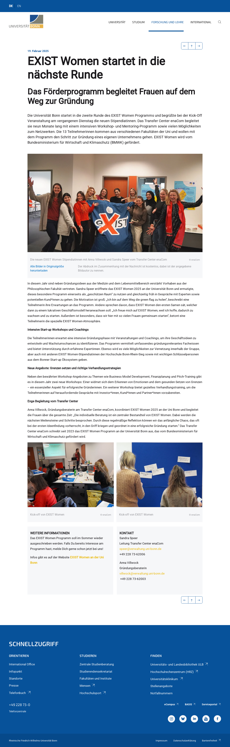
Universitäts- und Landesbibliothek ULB (179, 664)
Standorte (15, 678)
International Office (22, 664)
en (19, 6)
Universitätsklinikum (166, 679)
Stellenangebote (161, 686)
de (11, 6)
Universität (117, 22)
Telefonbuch (20, 693)
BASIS (190, 704)
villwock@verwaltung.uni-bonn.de (142, 573)
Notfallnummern (161, 693)
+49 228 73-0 (19, 704)
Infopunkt (15, 671)
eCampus (171, 704)
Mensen (87, 685)
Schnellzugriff (34, 643)
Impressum (161, 740)
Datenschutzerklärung (184, 740)
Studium (138, 22)
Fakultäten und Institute (96, 678)
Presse (14, 685)
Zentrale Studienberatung (97, 664)
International (200, 22)
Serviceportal (211, 704)
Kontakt (126, 533)
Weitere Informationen (50, 533)
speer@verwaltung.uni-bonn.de (140, 549)
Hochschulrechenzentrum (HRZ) (174, 672)
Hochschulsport (93, 693)
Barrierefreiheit (211, 740)
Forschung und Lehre (167, 22)
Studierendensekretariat (96, 671)
